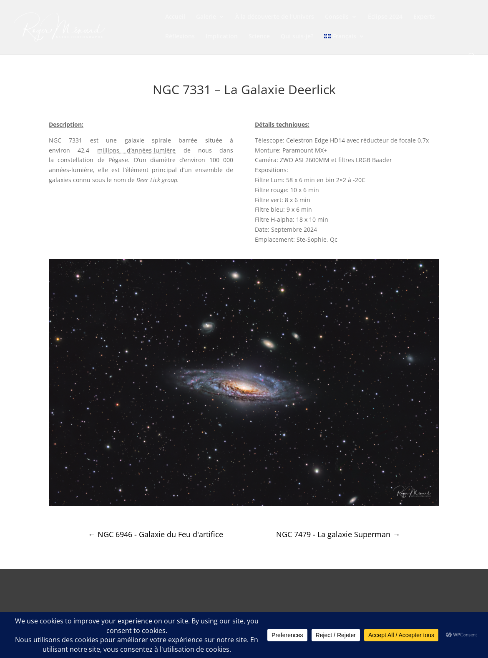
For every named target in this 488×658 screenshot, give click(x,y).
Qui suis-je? (297, 36)
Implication (222, 36)
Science (259, 36)
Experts (424, 17)
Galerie (206, 17)
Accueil (175, 17)
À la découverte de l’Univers (274, 17)
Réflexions (180, 36)
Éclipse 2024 (385, 17)
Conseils (337, 17)
